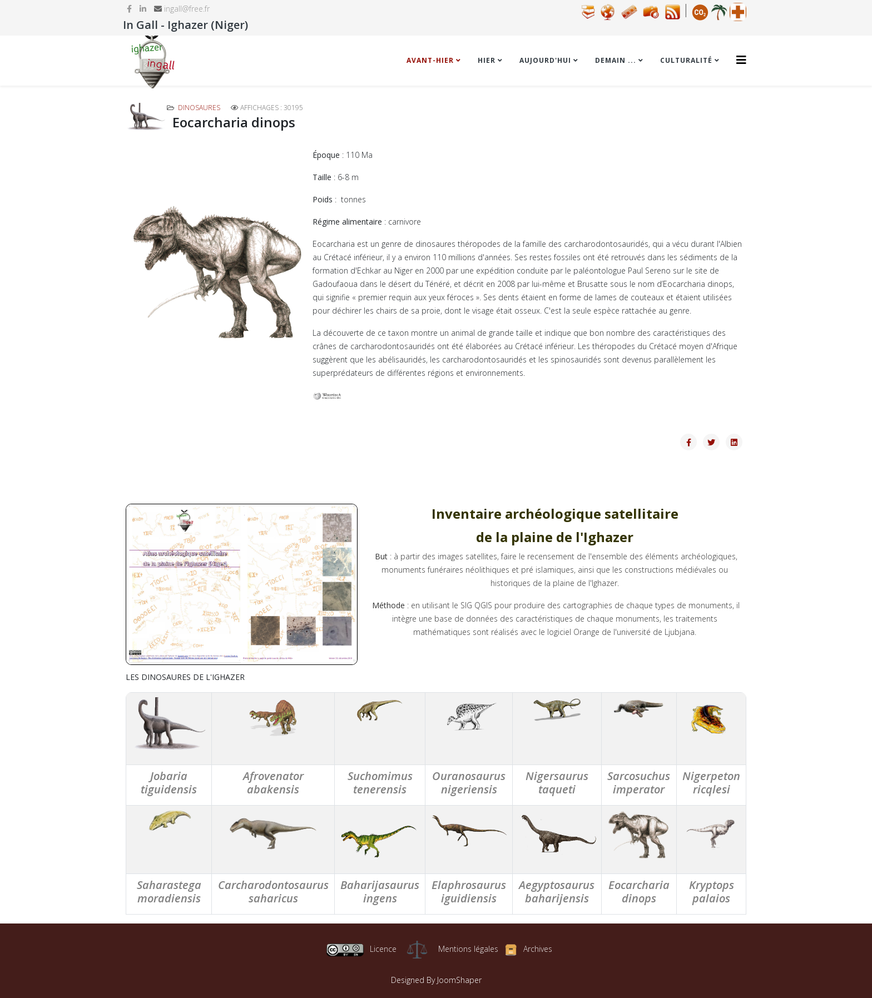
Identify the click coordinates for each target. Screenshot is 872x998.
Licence (361, 949)
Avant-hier (430, 60)
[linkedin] (143, 8)
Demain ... (615, 60)
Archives (537, 949)
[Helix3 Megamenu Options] (741, 60)
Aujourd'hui (545, 60)
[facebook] (129, 8)
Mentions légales (468, 949)
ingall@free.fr (187, 8)
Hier (487, 60)
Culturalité (686, 60)
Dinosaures (199, 107)
